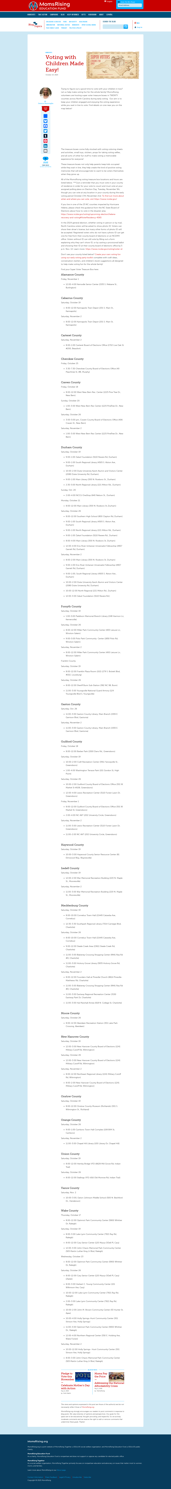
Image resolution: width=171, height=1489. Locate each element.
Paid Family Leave (52, 28)
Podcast (64, 28)
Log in (139, 27)
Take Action (42, 14)
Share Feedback (51, 1477)
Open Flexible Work (89, 25)
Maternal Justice (63, 25)
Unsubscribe (77, 1477)
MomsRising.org (51, 6)
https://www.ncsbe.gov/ (105, 199)
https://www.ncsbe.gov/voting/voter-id (104, 249)
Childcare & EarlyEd (53, 22)
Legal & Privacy (64, 1477)
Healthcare (83, 22)
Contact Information (35, 1477)
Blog (62, 14)
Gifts (84, 14)
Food (65, 22)
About (101, 14)
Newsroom (92, 14)
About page (61, 1470)
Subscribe (87, 1477)
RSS (138, 23)
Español (110, 14)
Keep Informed (73, 14)
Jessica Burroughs (45, 103)
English (109, 1)
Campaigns (54, 14)
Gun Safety (73, 22)
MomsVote (31, 14)
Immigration (50, 25)
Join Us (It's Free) (128, 2)
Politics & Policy (75, 28)
